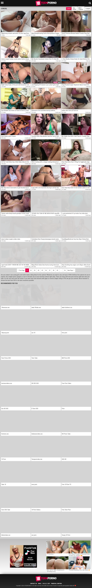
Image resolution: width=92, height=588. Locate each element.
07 (49, 270)
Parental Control (56, 583)
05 (42, 270)
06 (46, 270)
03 (34, 270)
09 (57, 270)
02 (31, 270)
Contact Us (33, 583)
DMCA (39, 583)
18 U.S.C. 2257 (46, 583)
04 (38, 270)
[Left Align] (2, 2)
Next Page (71, 270)
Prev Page (21, 270)
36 (64, 270)
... (61, 270)
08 (53, 270)
